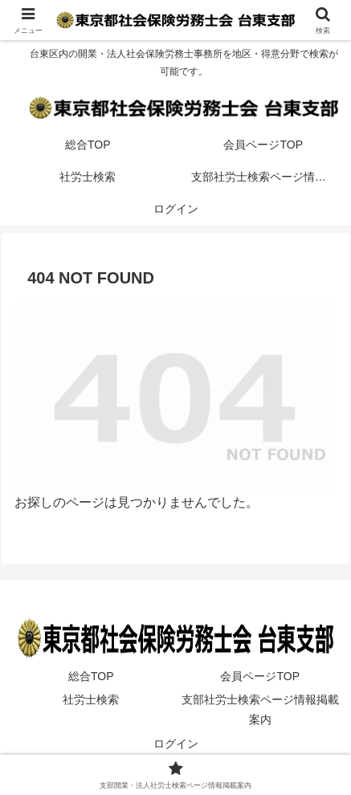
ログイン (175, 743)
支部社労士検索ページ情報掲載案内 (260, 709)
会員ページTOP (260, 676)
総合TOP (91, 676)
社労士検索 (91, 699)
